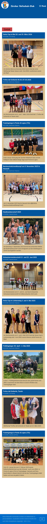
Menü (42, 6)
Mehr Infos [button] (27, 521)
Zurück (7, 29)
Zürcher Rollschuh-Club (22, 5)
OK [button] (42, 519)
